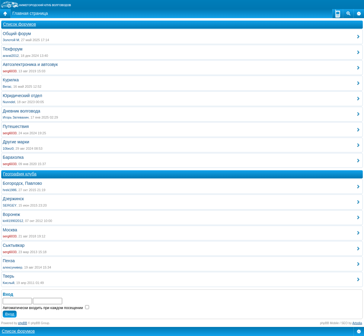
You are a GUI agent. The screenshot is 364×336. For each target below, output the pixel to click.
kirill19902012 (13, 221)
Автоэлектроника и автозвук (30, 64)
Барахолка (13, 157)
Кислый (8, 283)
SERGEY (10, 205)
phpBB (22, 323)
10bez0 (8, 148)
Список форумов (19, 24)
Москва (10, 229)
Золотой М (11, 40)
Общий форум (17, 33)
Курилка (11, 79)
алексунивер (12, 267)
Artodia (357, 323)
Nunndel (9, 102)
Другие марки (16, 141)
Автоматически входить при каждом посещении (46, 308)
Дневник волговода (21, 111)
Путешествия (16, 126)
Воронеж (11, 214)
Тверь (8, 276)
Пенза (9, 260)
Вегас (7, 86)
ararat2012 (11, 55)
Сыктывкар (13, 245)
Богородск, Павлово (22, 183)
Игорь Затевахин (16, 117)
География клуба (20, 173)
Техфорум (13, 49)
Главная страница (30, 13)
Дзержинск (13, 198)
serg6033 (10, 71)
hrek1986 (10, 190)
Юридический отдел (22, 95)
